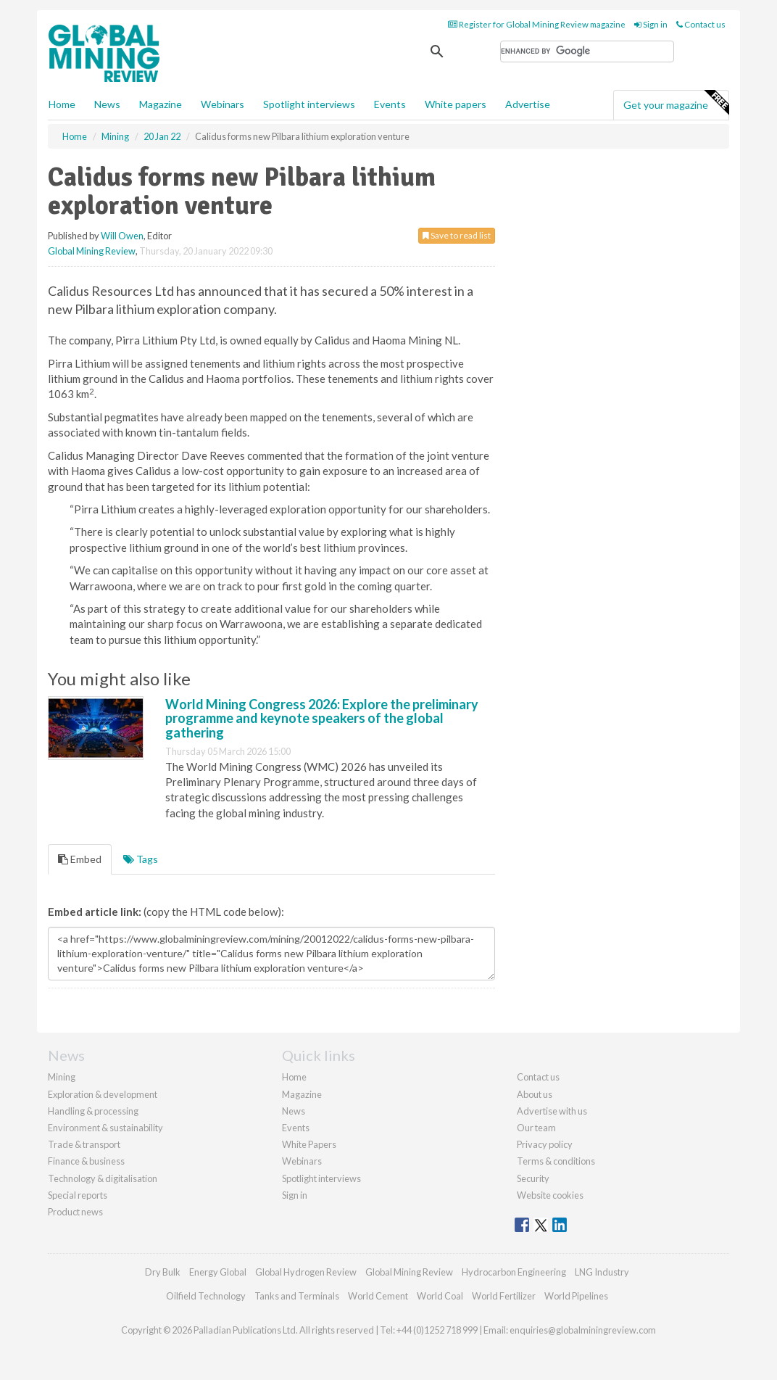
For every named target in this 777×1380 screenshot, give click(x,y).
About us (534, 1094)
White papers (455, 104)
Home (62, 104)
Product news (75, 1212)
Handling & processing (93, 1111)
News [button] (107, 104)
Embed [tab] (79, 859)
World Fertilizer (504, 1296)
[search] (587, 51)
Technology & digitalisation (102, 1178)
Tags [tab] (140, 859)
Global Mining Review (92, 251)
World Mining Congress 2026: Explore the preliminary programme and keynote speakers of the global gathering (321, 718)
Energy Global (217, 1272)
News (293, 1111)
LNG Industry (602, 1272)
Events (390, 104)
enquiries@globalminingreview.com (583, 1330)
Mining (61, 1077)
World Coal (440, 1296)
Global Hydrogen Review (306, 1272)
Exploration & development (102, 1094)
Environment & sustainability (105, 1127)
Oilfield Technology (206, 1296)
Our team (536, 1127)
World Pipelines (576, 1296)
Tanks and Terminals (296, 1296)
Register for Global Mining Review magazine (537, 24)
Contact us (701, 24)
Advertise (527, 104)
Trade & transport (84, 1144)
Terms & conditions (556, 1161)
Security (533, 1178)
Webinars (222, 104)
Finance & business (86, 1161)
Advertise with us (552, 1111)
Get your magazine (675, 103)
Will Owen (122, 235)
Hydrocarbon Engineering (514, 1272)
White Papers (309, 1144)
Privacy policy (545, 1144)
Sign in (651, 24)
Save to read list (457, 235)
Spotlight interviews (309, 104)
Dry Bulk (162, 1272)
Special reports (77, 1195)
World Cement (378, 1296)
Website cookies (550, 1195)
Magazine (160, 104)
